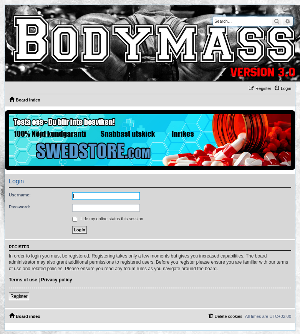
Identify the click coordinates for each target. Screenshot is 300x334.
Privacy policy (56, 279)
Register (19, 296)
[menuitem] (282, 88)
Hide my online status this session (107, 218)
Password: (19, 206)
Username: (20, 195)
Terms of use (23, 279)
